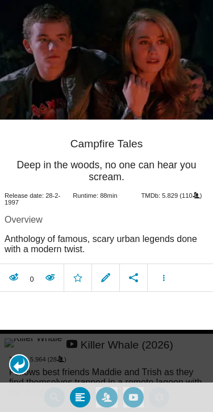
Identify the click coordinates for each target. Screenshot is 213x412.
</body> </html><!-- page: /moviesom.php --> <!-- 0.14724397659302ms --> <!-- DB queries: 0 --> (106, 206)
